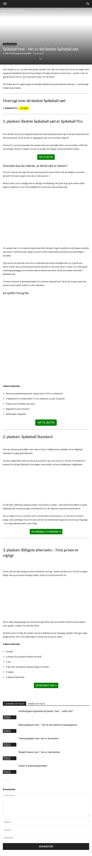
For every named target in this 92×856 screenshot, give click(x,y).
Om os (63, 847)
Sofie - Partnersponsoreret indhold (18, 53)
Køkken (56, 847)
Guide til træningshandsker (32, 753)
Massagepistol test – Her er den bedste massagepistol (47, 712)
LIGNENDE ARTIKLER (14, 691)
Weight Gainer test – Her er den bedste (39, 739)
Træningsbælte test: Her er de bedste (38, 726)
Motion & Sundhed (16, 10)
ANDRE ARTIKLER (36, 691)
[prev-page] (4, 767)
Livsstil (47, 847)
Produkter (38, 847)
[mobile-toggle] (4, 4)
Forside (29, 847)
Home (3, 10)
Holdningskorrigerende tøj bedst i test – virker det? (45, 698)
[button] (88, 4)
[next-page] (9, 767)
